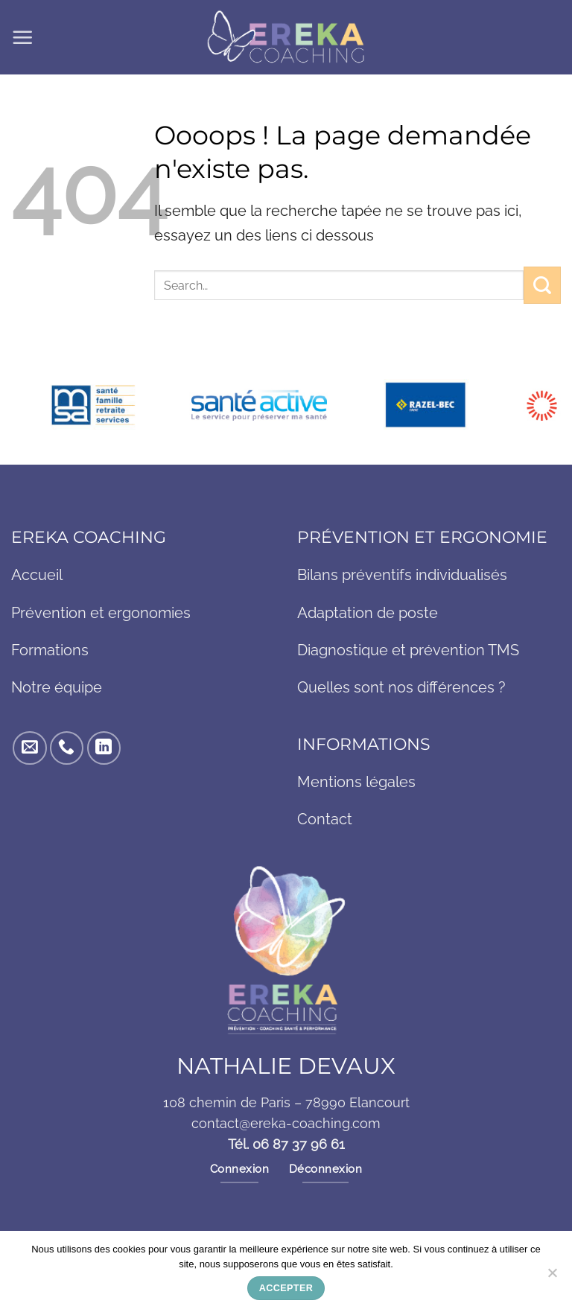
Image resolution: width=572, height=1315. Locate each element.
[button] (22, 37)
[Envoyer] (542, 285)
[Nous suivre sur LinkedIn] (104, 749)
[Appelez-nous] (66, 749)
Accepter (286, 1288)
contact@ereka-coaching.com (286, 1125)
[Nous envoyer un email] (29, 749)
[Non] (552, 1277)
